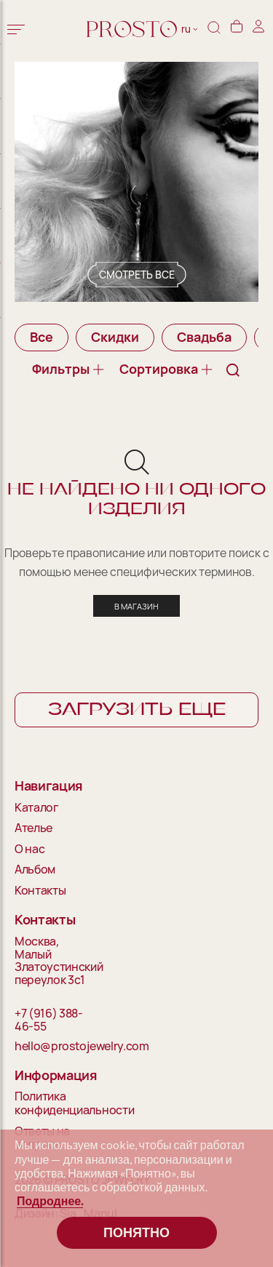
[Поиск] (214, 29)
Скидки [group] (115, 336)
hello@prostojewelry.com (55, 1046)
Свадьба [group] (204, 336)
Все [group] (41, 336)
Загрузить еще (137, 710)
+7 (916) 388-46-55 (49, 1020)
